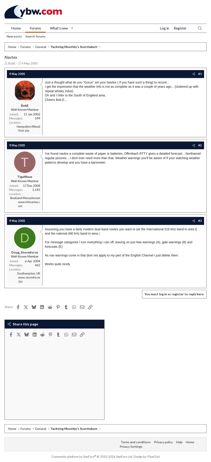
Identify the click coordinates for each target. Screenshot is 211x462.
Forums (35, 28)
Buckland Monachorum (25, 198)
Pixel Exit (154, 456)
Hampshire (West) (28, 126)
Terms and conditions (136, 442)
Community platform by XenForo (92, 456)
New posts (14, 36)
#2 (200, 145)
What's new (59, 28)
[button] (72, 28)
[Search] (199, 28)
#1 (200, 74)
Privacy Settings (131, 446)
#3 (200, 221)
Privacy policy (163, 442)
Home (16, 28)
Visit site (23, 130)
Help (179, 442)
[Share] (194, 74)
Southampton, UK (28, 273)
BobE (12, 63)
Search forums (35, 36)
